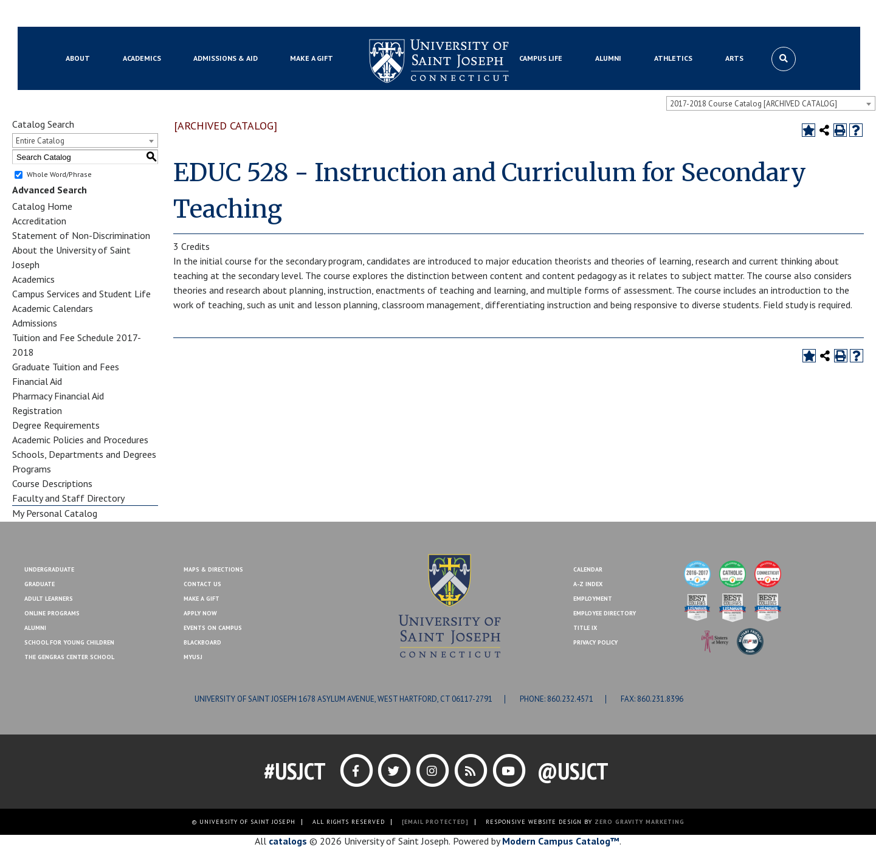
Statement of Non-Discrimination (81, 235)
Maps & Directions (213, 569)
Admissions (34, 323)
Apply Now (200, 613)
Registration (37, 410)
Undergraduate (49, 569)
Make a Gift (796, 14)
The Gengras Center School (69, 657)
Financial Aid (37, 381)
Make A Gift (201, 599)
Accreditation (39, 221)
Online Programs (52, 613)
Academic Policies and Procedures (80, 440)
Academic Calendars (52, 308)
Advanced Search (49, 190)
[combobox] (770, 103)
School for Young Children (69, 642)
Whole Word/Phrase (59, 174)
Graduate (39, 584)
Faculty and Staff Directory (68, 498)
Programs (31, 469)
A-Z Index (587, 584)
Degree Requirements (56, 425)
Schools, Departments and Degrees (84, 454)
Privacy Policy (595, 642)
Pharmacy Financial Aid (58, 396)
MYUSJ (126, 14)
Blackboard (82, 14)
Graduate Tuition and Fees (65, 367)
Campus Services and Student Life (81, 294)
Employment (592, 599)
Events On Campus (213, 628)
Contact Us (744, 14)
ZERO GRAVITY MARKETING (640, 822)
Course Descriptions (52, 483)
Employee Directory (604, 613)
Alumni (35, 628)
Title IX (585, 628)
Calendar (587, 569)
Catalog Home (42, 206)
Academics (33, 279)
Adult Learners (48, 599)
